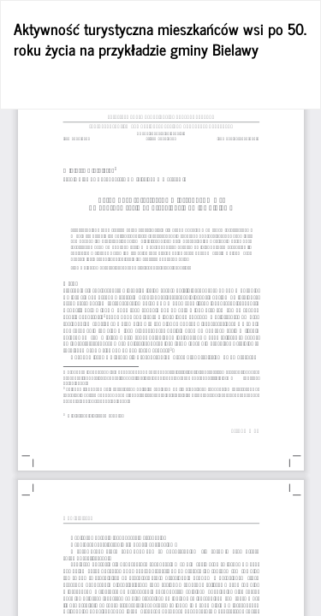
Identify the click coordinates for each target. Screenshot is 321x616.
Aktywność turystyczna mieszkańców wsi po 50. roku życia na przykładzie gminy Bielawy (160, 38)
